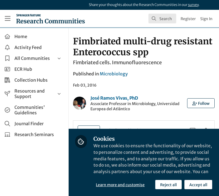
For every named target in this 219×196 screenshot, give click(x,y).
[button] (201, 103)
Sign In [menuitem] (206, 18)
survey (193, 4)
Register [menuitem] (188, 18)
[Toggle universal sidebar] (7, 18)
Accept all (198, 184)
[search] (162, 18)
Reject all (168, 184)
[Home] (50, 18)
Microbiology (115, 73)
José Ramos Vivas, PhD (115, 98)
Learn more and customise (121, 184)
